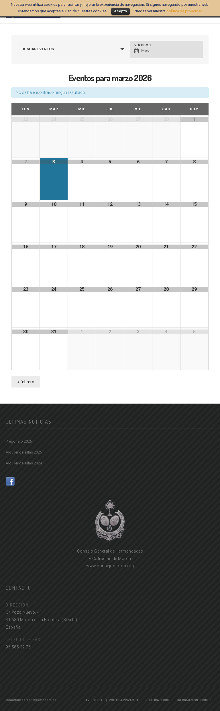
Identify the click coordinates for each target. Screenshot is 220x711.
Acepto (120, 11)
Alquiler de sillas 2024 (24, 463)
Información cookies (194, 700)
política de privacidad (184, 11)
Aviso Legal (95, 700)
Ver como (142, 45)
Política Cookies (159, 700)
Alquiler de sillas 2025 (24, 452)
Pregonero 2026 (19, 441)
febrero (25, 381)
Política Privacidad (125, 700)
